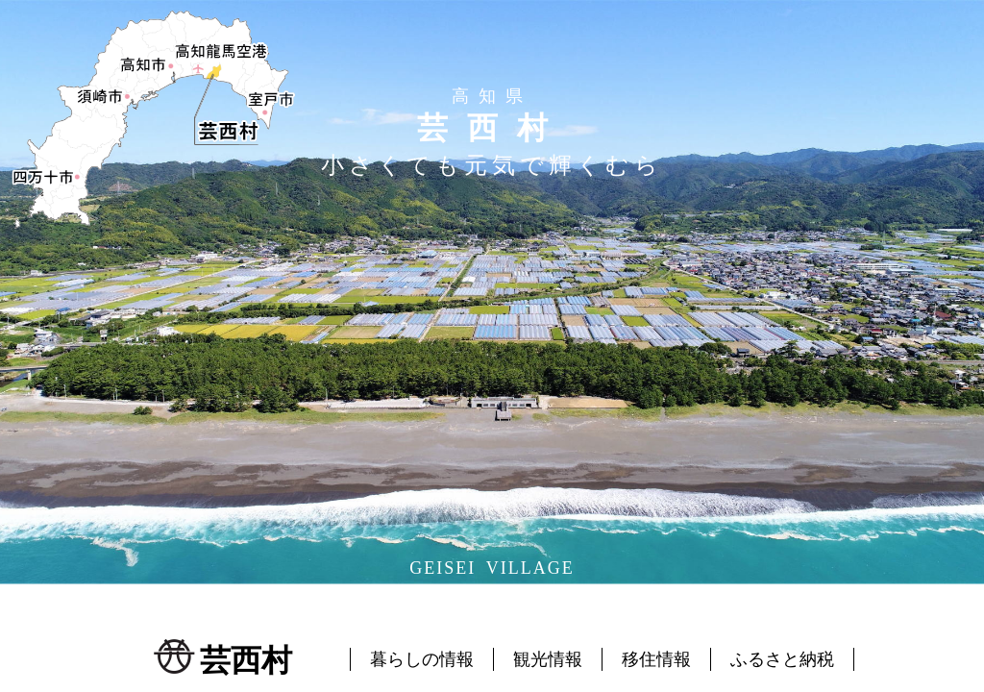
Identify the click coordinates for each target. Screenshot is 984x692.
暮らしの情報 (422, 659)
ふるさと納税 (782, 659)
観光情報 (547, 659)
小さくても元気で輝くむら (492, 165)
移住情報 (656, 659)
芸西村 (492, 128)
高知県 (492, 96)
